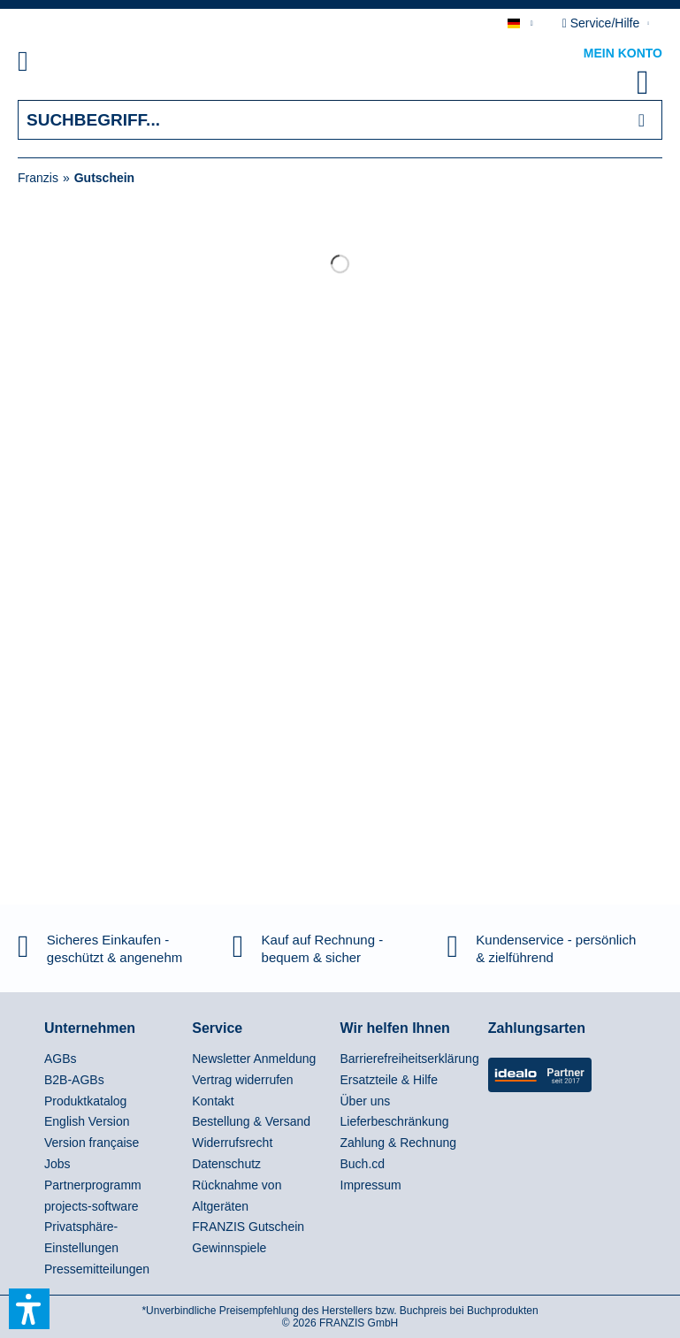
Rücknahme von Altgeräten (236, 1195)
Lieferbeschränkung (394, 1121)
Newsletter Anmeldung (254, 1058)
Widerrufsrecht (232, 1142)
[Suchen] (641, 120)
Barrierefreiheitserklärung (409, 1058)
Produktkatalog (85, 1101)
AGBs (60, 1058)
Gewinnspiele (229, 1248)
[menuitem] (43, 64)
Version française (91, 1142)
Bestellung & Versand (251, 1121)
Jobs (57, 1164)
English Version (87, 1121)
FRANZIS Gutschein (248, 1226)
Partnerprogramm (92, 1185)
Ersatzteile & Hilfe (389, 1080)
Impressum (370, 1185)
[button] (29, 1308)
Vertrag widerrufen (242, 1080)
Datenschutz (226, 1164)
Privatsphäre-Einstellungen (81, 1237)
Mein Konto (623, 53)
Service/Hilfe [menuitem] (602, 23)
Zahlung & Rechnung (398, 1142)
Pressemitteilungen (96, 1269)
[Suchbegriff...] (340, 120)
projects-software (91, 1206)
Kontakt (212, 1101)
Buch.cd (363, 1164)
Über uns (365, 1101)
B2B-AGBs (74, 1080)
